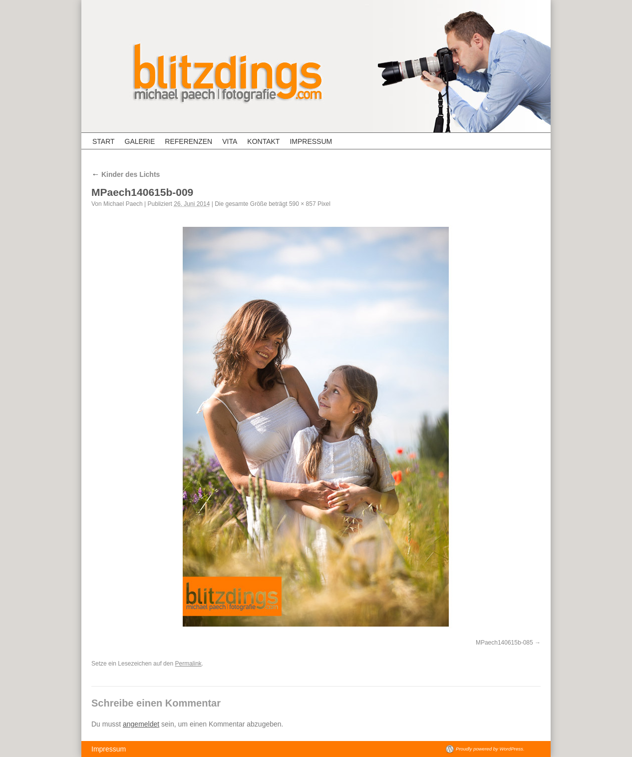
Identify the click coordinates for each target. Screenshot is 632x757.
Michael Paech (123, 203)
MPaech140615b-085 (504, 642)
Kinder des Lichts (125, 174)
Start (103, 141)
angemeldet (141, 724)
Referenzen (188, 141)
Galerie (140, 141)
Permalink (188, 663)
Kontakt (263, 141)
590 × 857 (302, 203)
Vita (229, 141)
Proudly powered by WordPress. (490, 749)
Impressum (311, 141)
